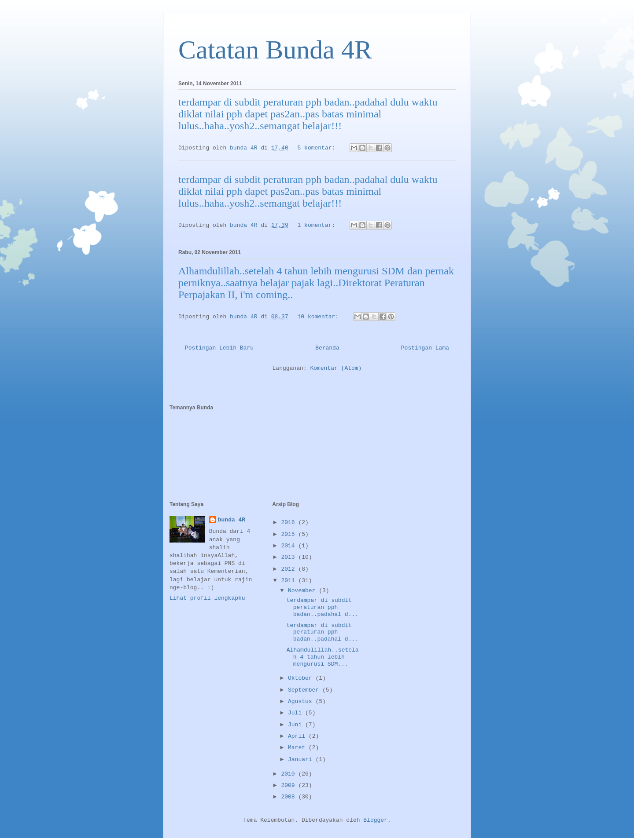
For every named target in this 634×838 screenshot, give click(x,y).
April (298, 736)
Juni (296, 724)
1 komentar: (318, 225)
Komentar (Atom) (335, 368)
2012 (289, 569)
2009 (289, 785)
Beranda (327, 348)
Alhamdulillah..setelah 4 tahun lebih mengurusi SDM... (323, 657)
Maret (298, 747)
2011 (289, 580)
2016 (289, 522)
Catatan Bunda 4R (275, 49)
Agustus (301, 701)
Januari (301, 759)
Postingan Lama (425, 348)
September (305, 690)
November (303, 590)
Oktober (301, 678)
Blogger (375, 820)
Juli (296, 713)
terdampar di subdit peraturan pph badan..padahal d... (322, 607)
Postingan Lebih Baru (219, 348)
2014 (289, 546)
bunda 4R (231, 520)
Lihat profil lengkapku (207, 598)
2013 (289, 557)
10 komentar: (320, 316)
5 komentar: (318, 148)
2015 (289, 534)
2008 (289, 797)
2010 (289, 774)
